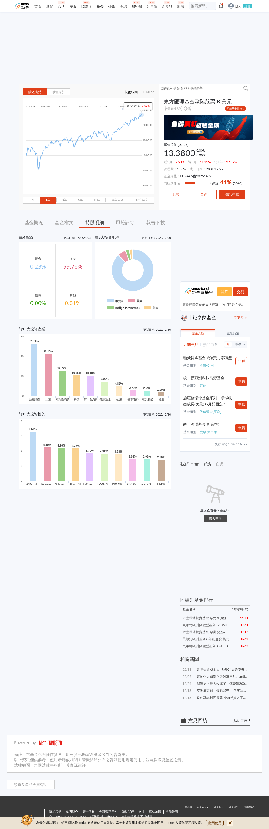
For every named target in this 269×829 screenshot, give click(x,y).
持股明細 (94, 222)
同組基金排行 (234, 108)
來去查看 (215, 518)
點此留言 (240, 720)
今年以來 (117, 200)
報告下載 (155, 222)
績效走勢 (34, 92)
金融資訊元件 (108, 812)
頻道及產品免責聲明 (31, 785)
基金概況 (33, 222)
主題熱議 (233, 333)
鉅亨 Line (219, 814)
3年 (64, 200)
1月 (31, 200)
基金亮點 (198, 333)
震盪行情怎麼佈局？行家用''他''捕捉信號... (212, 304)
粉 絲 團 (189, 814)
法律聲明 (172, 812)
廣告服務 (88, 812)
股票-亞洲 (207, 365)
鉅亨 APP (234, 814)
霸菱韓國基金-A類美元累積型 (207, 357)
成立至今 (142, 200)
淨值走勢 (58, 92)
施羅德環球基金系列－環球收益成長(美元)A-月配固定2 (207, 401)
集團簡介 (72, 812)
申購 (241, 381)
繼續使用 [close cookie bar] (214, 823)
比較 (176, 194)
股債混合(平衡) (210, 411)
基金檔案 (64, 222)
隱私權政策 (193, 823)
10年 (97, 200)
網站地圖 (155, 812)
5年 (80, 200)
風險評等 (125, 222)
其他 (203, 385)
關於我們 (55, 812)
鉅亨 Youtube (204, 814)
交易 (240, 291)
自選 (219, 464)
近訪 (207, 464)
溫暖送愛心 (249, 814)
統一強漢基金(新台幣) (201, 424)
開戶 (224, 291)
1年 (47, 200)
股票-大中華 (208, 432)
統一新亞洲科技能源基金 (203, 377)
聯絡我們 (128, 812)
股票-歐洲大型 (173, 108)
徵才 (141, 812)
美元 (188, 108)
